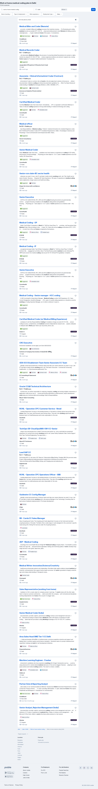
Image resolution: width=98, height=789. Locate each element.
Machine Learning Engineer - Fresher (35, 660)
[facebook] (80, 767)
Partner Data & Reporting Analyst (33, 684)
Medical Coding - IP (27, 246)
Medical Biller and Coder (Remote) (34, 26)
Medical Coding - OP (28, 223)
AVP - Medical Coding (28, 542)
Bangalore (20, 740)
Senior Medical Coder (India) (31, 613)
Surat (19, 748)
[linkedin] (91, 767)
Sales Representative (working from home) (37, 589)
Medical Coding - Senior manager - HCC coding (39, 295)
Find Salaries (62, 772)
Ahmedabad (20, 744)
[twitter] (87, 767)
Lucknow (20, 755)
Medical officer (26, 124)
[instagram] (84, 767)
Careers (25, 772)
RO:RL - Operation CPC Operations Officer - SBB (40, 475)
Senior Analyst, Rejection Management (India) (39, 707)
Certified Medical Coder (29, 102)
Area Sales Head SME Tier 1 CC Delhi (35, 636)
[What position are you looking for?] (17, 9)
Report (74, 43)
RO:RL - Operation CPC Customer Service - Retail (40, 409)
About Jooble (26, 770)
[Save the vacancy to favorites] (75, 26)
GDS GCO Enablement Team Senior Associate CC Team (43, 363)
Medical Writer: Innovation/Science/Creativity (39, 565)
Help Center (26, 775)
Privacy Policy (19, 785)
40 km (64, 9)
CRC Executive (25, 343)
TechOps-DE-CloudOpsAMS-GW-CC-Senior (38, 429)
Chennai (20, 746)
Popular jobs (41, 740)
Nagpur (19, 757)
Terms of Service (8, 785)
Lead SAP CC (25, 452)
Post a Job (44, 772)
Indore (19, 759)
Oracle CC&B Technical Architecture (35, 386)
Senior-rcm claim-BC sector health (34, 173)
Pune (19, 751)
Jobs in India (26, 777)
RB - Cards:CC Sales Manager (32, 518)
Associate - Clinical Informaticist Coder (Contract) (41, 76)
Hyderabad (20, 742)
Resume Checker (63, 775)
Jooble (92, 785)
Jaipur (19, 753)
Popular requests (23, 734)
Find (93, 9)
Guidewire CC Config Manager (32, 494)
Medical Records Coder (29, 50)
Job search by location (43, 742)
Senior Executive (26, 197)
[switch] (76, 19)
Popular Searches (63, 770)
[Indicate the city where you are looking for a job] (51, 9)
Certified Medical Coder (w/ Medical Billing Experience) (43, 319)
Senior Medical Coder (28, 150)
